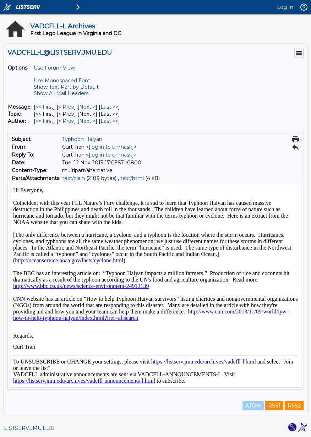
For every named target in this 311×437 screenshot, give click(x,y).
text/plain (73, 178)
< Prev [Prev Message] (66, 107)
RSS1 (274, 406)
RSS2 (294, 406)
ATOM (253, 406)
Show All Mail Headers (61, 93)
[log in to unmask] (111, 147)
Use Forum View (54, 68)
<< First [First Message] (44, 107)
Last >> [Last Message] (109, 107)
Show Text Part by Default (66, 87)
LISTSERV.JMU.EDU (29, 428)
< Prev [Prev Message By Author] (66, 121)
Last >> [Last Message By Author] (109, 121)
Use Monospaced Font (62, 80)
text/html (132, 178)
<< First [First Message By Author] (44, 121)
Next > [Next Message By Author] (87, 121)
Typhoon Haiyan (82, 139)
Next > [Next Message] (87, 107)
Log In (285, 7)
